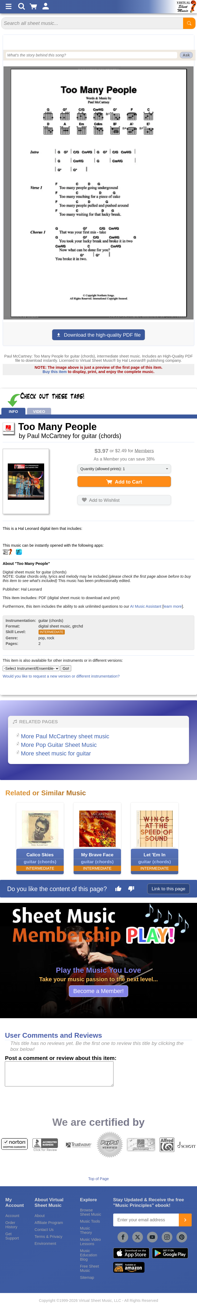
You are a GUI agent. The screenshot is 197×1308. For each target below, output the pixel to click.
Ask (186, 55)
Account (12, 1216)
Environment (45, 1243)
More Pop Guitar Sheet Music (59, 745)
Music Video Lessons (90, 1241)
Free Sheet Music (89, 1268)
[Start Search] (189, 23)
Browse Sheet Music (90, 1212)
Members (144, 450)
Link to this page (168, 888)
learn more (173, 606)
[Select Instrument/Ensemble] (31, 668)
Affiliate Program (49, 1222)
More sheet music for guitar (56, 753)
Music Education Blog (88, 1255)
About (40, 1216)
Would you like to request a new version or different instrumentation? (61, 676)
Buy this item (55, 372)
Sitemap (87, 1277)
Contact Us (44, 1229)
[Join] (185, 1220)
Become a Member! (98, 991)
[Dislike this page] (131, 889)
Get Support (12, 1236)
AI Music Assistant (145, 606)
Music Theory (86, 1230)
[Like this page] (118, 889)
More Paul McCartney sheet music (65, 736)
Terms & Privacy (48, 1236)
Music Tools (90, 1221)
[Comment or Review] (59, 1073)
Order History (11, 1224)
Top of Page (98, 1179)
